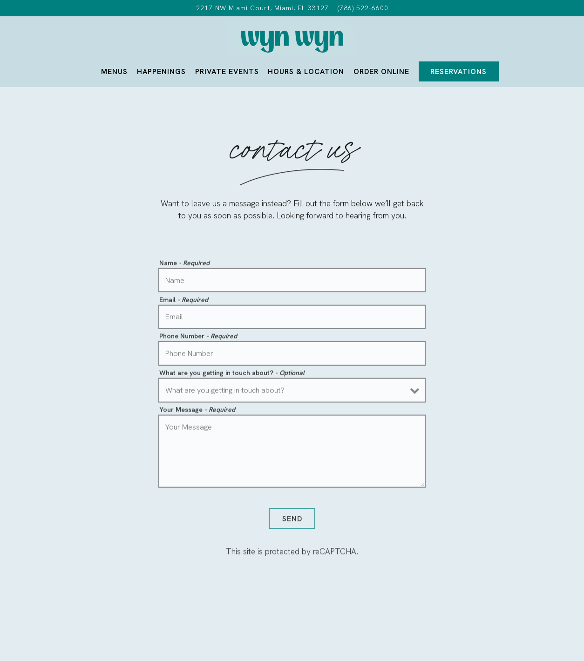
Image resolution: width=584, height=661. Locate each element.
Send (292, 520)
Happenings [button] (161, 71)
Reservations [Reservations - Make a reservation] (458, 71)
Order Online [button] (381, 71)
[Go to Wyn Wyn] (262, 8)
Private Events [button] (227, 71)
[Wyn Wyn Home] (292, 41)
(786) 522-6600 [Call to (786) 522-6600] (363, 8)
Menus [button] (114, 71)
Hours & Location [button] (306, 71)
